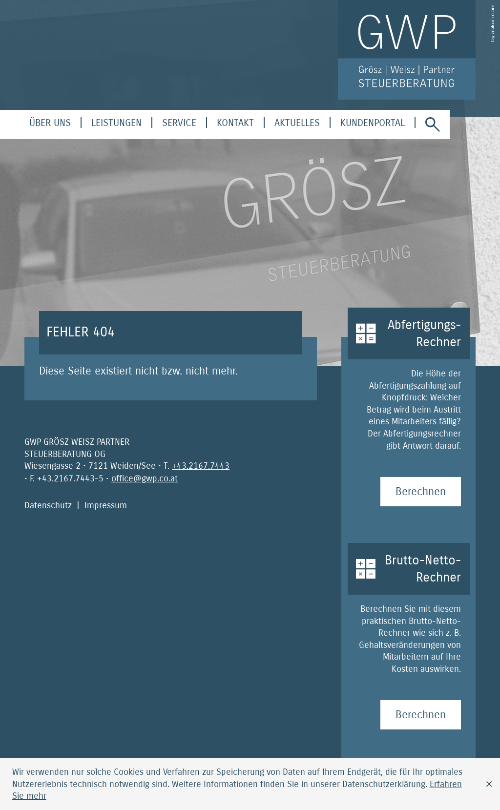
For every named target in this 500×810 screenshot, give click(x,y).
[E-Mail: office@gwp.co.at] (144, 478)
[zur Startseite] (407, 50)
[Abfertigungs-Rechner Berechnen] (420, 491)
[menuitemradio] (235, 122)
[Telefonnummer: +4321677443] (200, 465)
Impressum (105, 505)
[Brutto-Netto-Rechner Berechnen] (420, 714)
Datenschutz (48, 505)
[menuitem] (50, 122)
